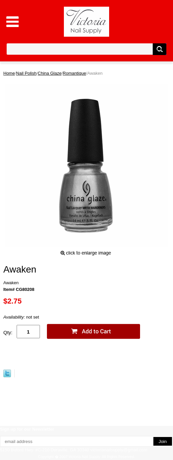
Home (9, 73)
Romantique (74, 73)
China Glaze (50, 73)
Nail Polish (26, 73)
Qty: (8, 332)
